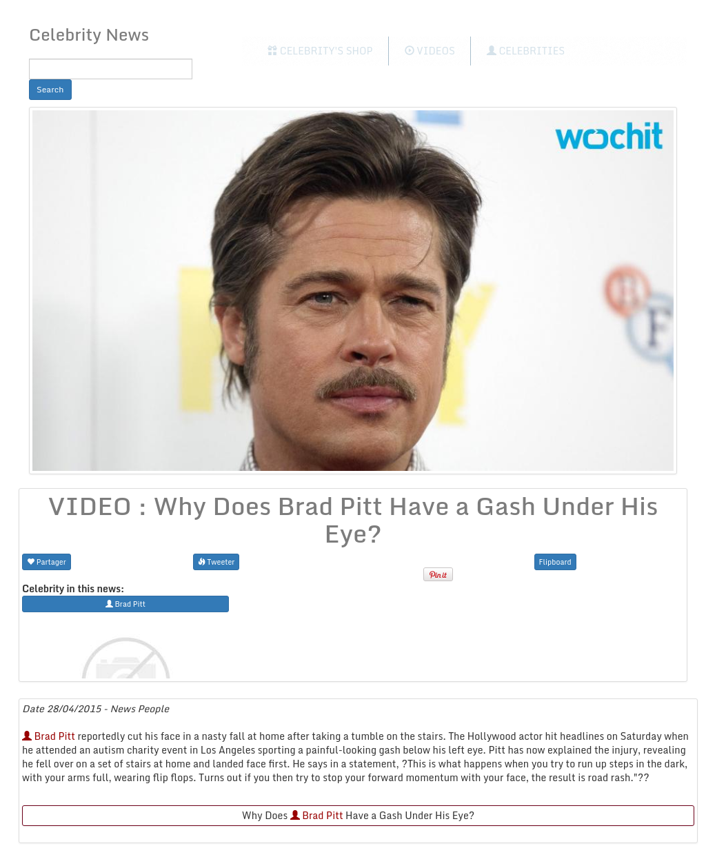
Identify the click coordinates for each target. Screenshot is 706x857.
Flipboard (555, 561)
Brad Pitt (48, 736)
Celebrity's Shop (320, 51)
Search (50, 89)
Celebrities (526, 51)
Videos (430, 51)
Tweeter (216, 561)
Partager (46, 561)
